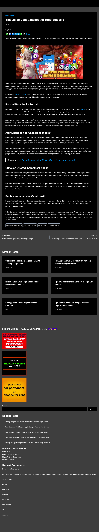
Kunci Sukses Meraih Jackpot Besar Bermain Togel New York (27, 437)
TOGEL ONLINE (9, 16)
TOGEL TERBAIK (54, 225)
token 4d (5, 500)
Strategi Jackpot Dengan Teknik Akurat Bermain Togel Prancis (27, 443)
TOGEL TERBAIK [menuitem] (20, 94)
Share (28, 34)
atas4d (4, 510)
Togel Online (42, 225)
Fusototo (16, 474)
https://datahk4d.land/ (10, 454)
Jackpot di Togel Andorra (14, 225)
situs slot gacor (8, 479)
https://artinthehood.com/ (11, 457)
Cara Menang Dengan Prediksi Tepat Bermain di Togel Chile (26, 432)
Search (4, 406)
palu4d (4, 484)
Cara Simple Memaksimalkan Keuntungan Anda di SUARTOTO (74, 237)
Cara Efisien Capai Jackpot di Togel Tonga (25, 237)
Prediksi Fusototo (8, 460)
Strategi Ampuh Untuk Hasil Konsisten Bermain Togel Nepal (26, 422)
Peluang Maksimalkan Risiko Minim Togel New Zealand (47, 160)
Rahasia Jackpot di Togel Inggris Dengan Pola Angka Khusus (27, 427)
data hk (5, 515)
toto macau (6, 505)
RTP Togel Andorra (30, 225)
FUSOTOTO (6, 452)
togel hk (5, 494)
